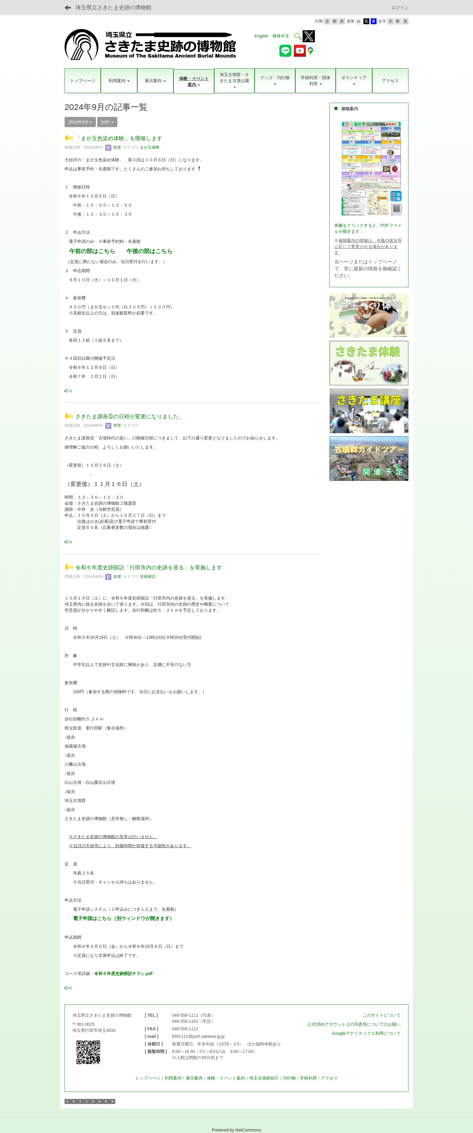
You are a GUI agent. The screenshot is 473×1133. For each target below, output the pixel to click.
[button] (119, 81)
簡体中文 (280, 36)
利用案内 (173, 1078)
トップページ (147, 1078)
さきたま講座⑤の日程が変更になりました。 (129, 417)
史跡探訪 (148, 577)
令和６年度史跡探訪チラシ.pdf (123, 973)
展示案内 (194, 1078)
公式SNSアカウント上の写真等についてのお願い (354, 1024)
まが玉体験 (150, 147)
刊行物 (289, 1078)
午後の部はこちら (150, 251)
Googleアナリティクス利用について (366, 1033)
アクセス (329, 1078)
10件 (107, 122)
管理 (113, 147)
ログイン (400, 7)
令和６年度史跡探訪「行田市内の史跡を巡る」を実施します (148, 568)
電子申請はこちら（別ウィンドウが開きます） (123, 918)
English (261, 36)
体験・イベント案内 (226, 1078)
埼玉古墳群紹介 (264, 1078)
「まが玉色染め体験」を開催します (118, 138)
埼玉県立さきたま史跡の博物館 (113, 8)
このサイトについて (382, 1015)
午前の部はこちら (92, 251)
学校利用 (308, 1078)
